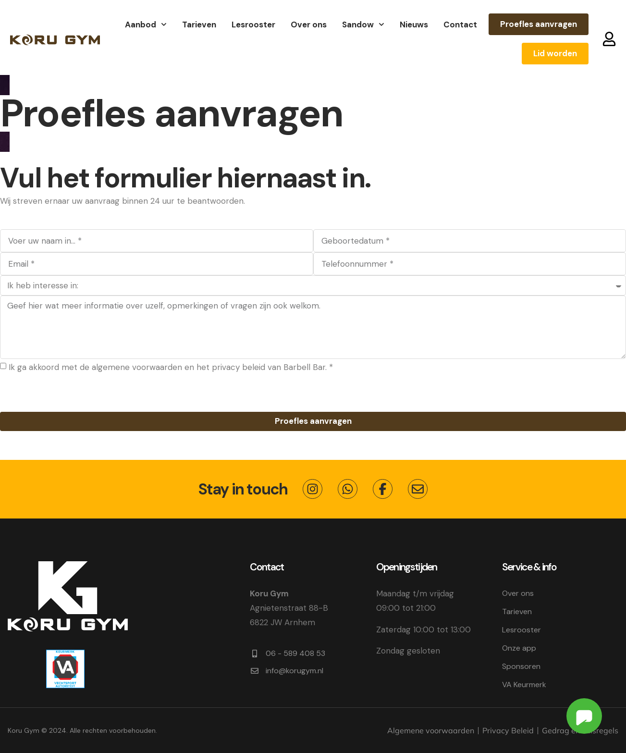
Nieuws (414, 24)
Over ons (309, 24)
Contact (460, 24)
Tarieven (199, 24)
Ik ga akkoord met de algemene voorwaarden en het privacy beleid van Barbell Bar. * (171, 367)
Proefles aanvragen (538, 24)
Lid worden (555, 53)
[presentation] (73, 393)
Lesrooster (253, 24)
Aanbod (146, 24)
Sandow (363, 24)
